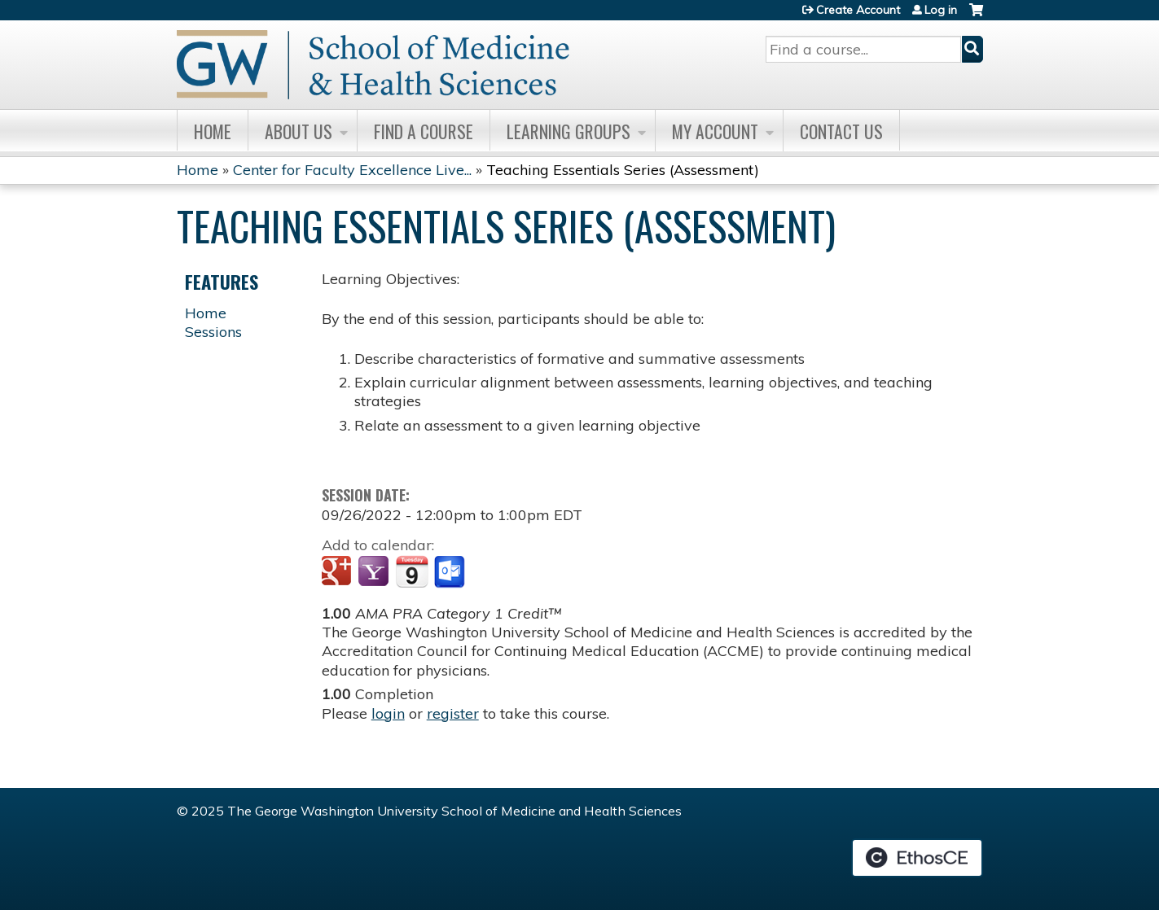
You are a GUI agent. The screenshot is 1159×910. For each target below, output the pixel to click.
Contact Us (841, 131)
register (453, 713)
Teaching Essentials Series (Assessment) (622, 169)
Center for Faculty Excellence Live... (352, 169)
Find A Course (423, 131)
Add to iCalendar (411, 571)
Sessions (213, 331)
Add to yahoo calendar (375, 572)
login (388, 713)
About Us (298, 131)
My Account (715, 131)
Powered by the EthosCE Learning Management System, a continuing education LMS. (917, 857)
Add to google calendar (338, 572)
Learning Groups (568, 131)
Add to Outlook (451, 572)
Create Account (858, 9)
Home (212, 131)
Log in (940, 9)
